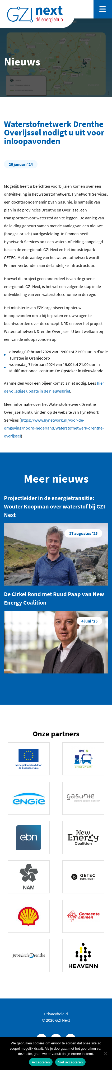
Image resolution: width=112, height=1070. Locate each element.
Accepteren (41, 1062)
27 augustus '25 (83, 533)
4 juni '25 (89, 621)
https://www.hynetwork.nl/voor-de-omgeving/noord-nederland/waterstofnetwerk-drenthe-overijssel (54, 428)
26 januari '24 (21, 164)
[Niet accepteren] (105, 1053)
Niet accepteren (70, 1062)
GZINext (35, 14)
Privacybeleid (56, 1013)
